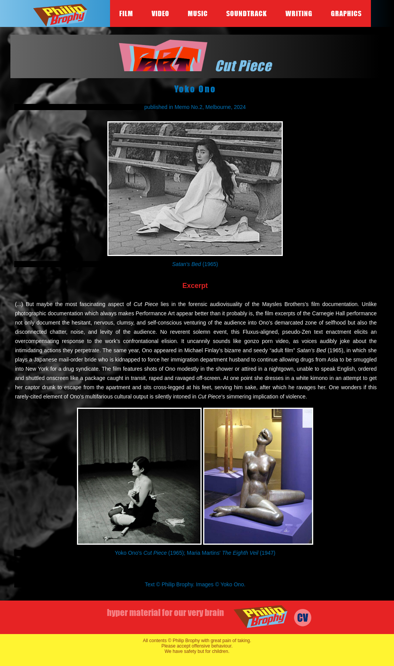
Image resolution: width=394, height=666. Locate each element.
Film (126, 13)
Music (198, 13)
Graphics (346, 13)
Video (160, 13)
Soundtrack (246, 13)
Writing (298, 13)
